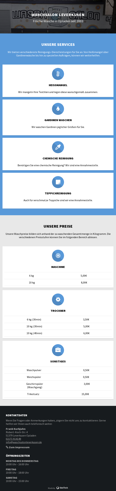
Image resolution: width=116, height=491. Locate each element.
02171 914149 (13, 438)
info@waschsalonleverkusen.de (24, 442)
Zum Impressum (18, 447)
